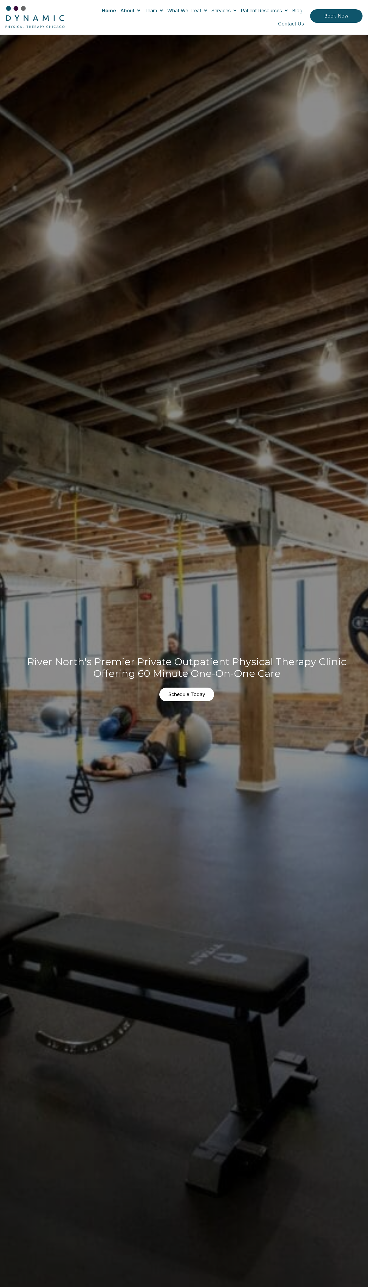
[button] (336, 16)
